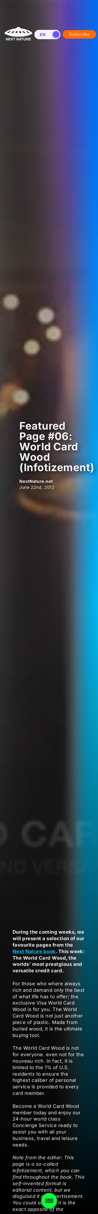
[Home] (18, 62)
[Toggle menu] (49, 1201)
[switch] (47, 34)
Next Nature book (34, 951)
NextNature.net (36, 481)
